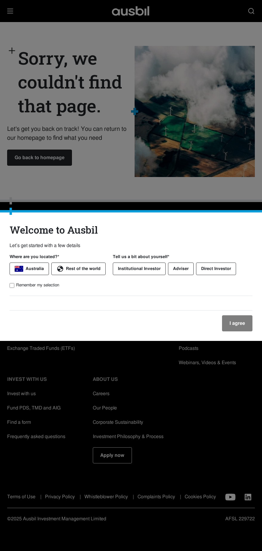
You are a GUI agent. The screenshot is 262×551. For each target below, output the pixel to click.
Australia (29, 269)
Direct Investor (216, 269)
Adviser (181, 269)
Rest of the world (78, 268)
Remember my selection (37, 285)
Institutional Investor (139, 269)
